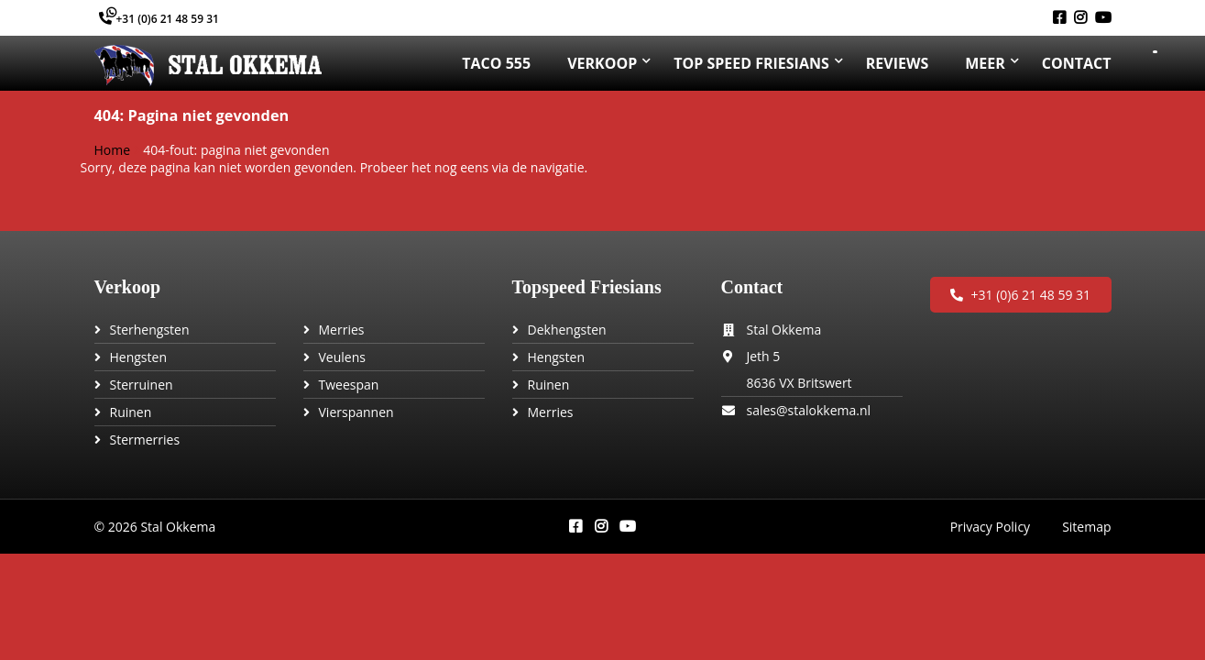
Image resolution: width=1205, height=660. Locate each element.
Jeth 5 (764, 356)
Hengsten (138, 357)
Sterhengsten (150, 329)
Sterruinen (141, 384)
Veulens (342, 357)
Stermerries (145, 439)
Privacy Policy (990, 526)
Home (112, 150)
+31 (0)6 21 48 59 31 (159, 19)
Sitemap (1086, 526)
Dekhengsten (567, 329)
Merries (342, 329)
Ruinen (131, 412)
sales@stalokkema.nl (809, 410)
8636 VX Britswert (799, 382)
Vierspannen (356, 412)
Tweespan (349, 384)
